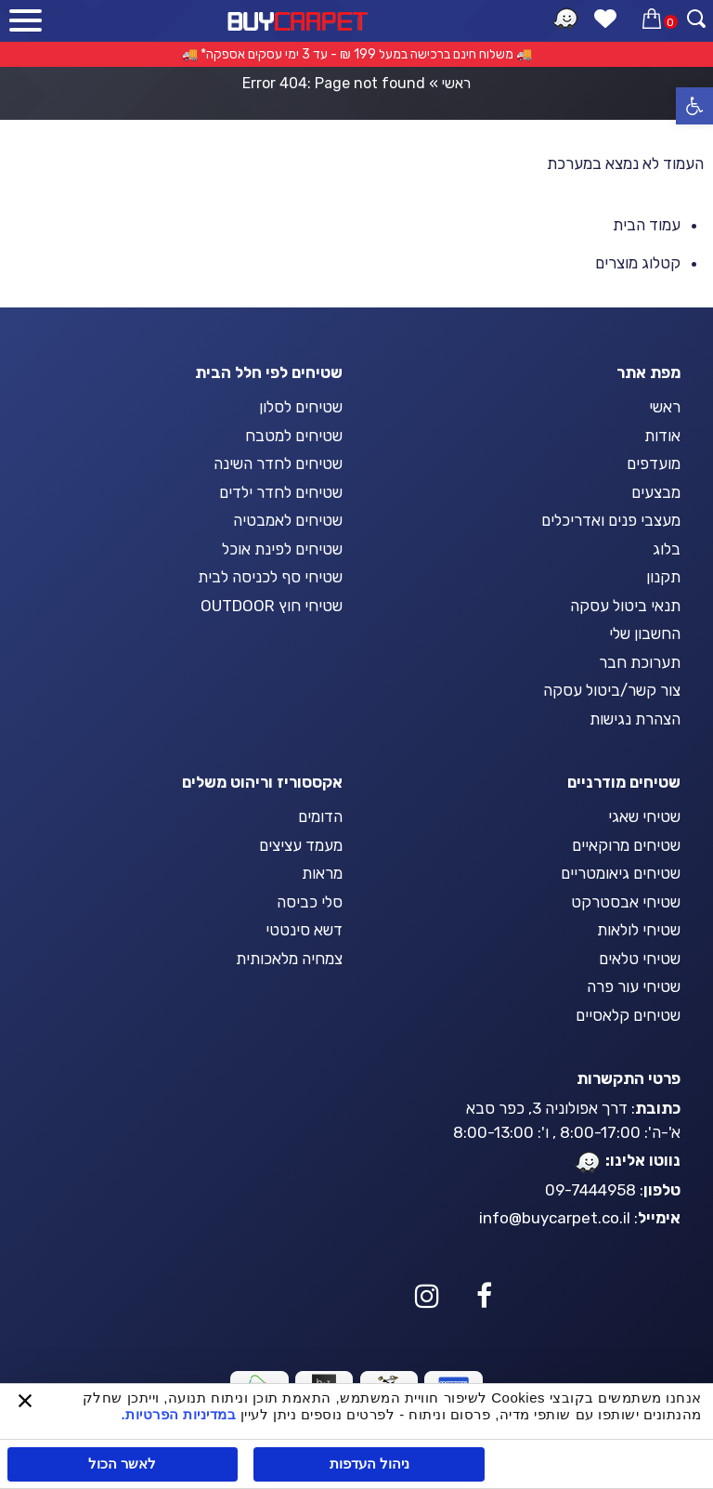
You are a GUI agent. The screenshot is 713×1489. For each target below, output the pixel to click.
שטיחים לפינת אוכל (282, 549)
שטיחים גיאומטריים (621, 873)
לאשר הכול (122, 1463)
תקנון (663, 577)
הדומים (320, 816)
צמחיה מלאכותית (289, 958)
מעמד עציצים (301, 845)
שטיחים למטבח (294, 435)
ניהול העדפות (369, 1463)
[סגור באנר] (25, 1402)
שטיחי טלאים (640, 958)
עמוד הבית (647, 225)
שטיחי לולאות (639, 930)
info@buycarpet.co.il (554, 1217)
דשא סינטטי (304, 930)
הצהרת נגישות (635, 719)
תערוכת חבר (640, 662)
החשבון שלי (645, 633)
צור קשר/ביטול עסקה (612, 690)
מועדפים (654, 463)
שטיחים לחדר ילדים (281, 492)
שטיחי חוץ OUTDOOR (272, 605)
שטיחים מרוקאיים (626, 845)
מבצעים (656, 492)
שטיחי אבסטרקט (626, 902)
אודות (662, 435)
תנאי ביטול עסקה (625, 605)
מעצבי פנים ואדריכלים (611, 520)
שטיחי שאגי (644, 816)
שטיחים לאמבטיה (288, 520)
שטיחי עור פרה (634, 986)
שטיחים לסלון (301, 407)
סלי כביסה (310, 902)
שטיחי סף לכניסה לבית (270, 577)
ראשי (456, 83)
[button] (694, 105)
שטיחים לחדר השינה (278, 463)
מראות (322, 873)
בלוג (667, 549)
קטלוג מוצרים (638, 263)
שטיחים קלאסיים (628, 1015)
